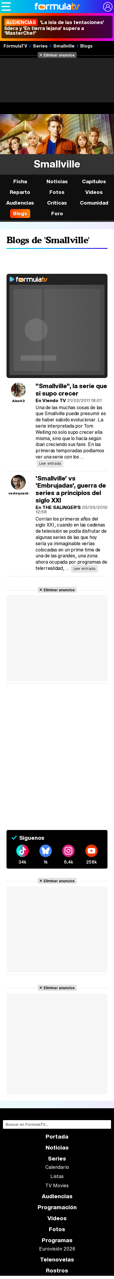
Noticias (57, 181)
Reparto (20, 192)
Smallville (64, 45)
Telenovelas (57, 1259)
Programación (57, 1207)
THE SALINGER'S (61, 507)
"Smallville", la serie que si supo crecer (71, 389)
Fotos (57, 192)
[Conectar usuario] (108, 7)
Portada (57, 1136)
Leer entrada (50, 463)
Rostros (57, 1270)
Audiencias (57, 1196)
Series (40, 45)
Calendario (57, 1167)
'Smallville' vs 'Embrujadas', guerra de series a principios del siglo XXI (71, 489)
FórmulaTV (15, 45)
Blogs (86, 45)
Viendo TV (54, 400)
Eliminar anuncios (59, 55)
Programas (57, 1240)
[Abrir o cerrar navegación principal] (6, 6)
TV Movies (57, 1185)
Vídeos (94, 192)
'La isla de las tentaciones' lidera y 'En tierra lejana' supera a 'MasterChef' (54, 28)
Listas (57, 1176)
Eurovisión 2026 (57, 1248)
